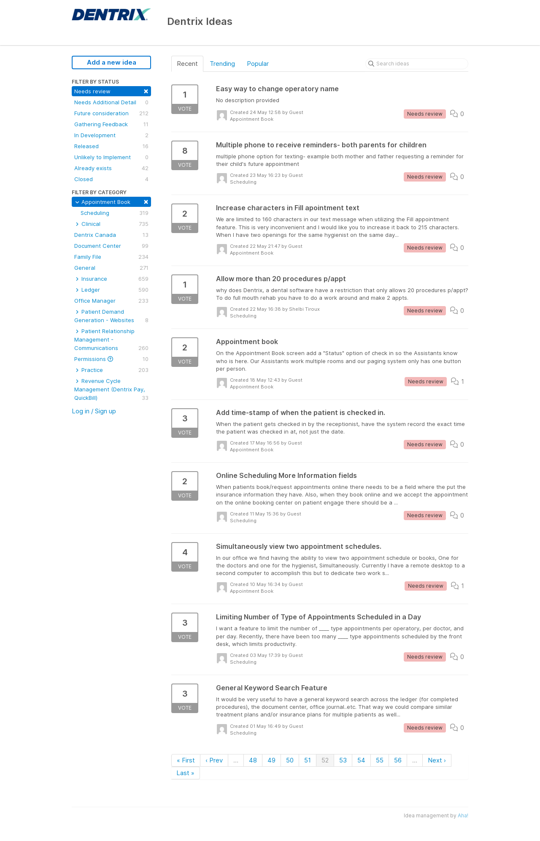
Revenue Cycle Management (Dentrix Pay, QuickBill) (111, 389)
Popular (258, 64)
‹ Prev (214, 760)
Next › (437, 760)
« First (186, 760)
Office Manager (111, 300)
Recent (187, 64)
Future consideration (111, 113)
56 (398, 760)
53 (343, 760)
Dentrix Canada (111, 235)
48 (253, 760)
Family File (111, 256)
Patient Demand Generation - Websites (111, 316)
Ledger (111, 289)
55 (379, 760)
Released (111, 146)
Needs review (111, 90)
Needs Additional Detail (111, 102)
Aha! (463, 815)
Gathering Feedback (111, 124)
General (111, 267)
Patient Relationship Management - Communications (111, 340)
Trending (222, 64)
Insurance (111, 278)
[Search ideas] (416, 63)
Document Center (111, 245)
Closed (111, 179)
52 (325, 760)
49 (271, 760)
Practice (111, 370)
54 (361, 760)
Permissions (111, 359)
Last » (185, 773)
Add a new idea (111, 62)
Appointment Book (111, 201)
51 (307, 760)
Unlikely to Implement (111, 157)
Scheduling (114, 213)
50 (290, 760)
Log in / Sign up (94, 411)
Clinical (111, 224)
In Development (111, 135)
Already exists (111, 168)
